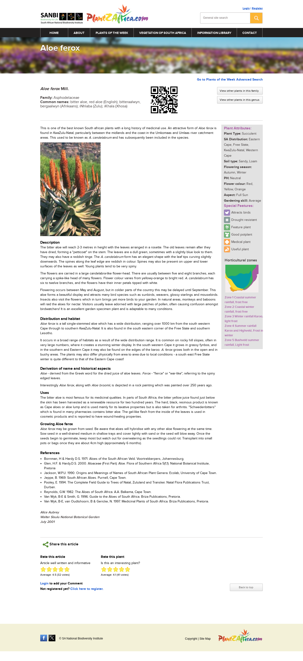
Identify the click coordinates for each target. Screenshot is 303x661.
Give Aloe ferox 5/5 (67, 569)
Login (246, 8)
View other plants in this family (239, 90)
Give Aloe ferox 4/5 (61, 569)
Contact (249, 33)
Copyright (191, 638)
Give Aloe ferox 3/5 (55, 569)
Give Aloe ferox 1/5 (43, 569)
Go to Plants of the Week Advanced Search (230, 79)
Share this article (60, 544)
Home (54, 33)
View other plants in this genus (239, 99)
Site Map (205, 638)
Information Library (214, 33)
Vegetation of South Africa (162, 33)
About (79, 33)
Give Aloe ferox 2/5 (49, 569)
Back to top (246, 587)
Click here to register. (86, 589)
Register (257, 8)
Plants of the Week (112, 33)
